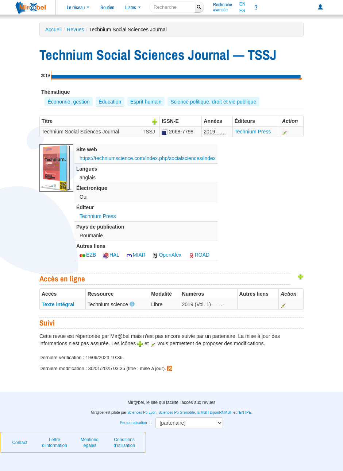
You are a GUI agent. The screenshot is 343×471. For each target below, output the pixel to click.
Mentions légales (90, 442)
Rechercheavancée (222, 7)
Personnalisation (133, 423)
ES (242, 10)
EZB (88, 255)
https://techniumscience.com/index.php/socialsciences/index (148, 158)
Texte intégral (58, 304)
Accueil (53, 29)
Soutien (107, 7)
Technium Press (253, 132)
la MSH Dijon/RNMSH (214, 412)
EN (242, 4)
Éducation (110, 102)
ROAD (198, 255)
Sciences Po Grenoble (176, 412)
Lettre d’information (54, 442)
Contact (19, 442)
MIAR (136, 255)
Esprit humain (146, 102)
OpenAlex (166, 255)
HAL (111, 255)
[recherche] (172, 7)
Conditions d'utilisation (124, 442)
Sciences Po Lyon (142, 412)
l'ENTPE (244, 412)
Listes (133, 7)
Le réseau (78, 7)
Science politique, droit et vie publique (213, 102)
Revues (75, 29)
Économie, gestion (68, 102)
